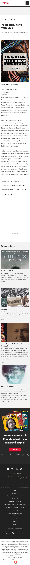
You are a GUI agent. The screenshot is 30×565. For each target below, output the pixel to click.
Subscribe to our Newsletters (15, 484)
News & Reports (15, 516)
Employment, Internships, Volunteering (15, 504)
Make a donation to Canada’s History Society (15, 474)
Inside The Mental (7, 386)
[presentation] (15, 259)
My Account (4, 455)
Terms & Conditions (18, 557)
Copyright (7, 555)
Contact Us (15, 499)
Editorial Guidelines (15, 501)
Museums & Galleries (21, 189)
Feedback (15, 510)
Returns (15, 521)
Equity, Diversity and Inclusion (15, 507)
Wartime (4, 309)
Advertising (15, 493)
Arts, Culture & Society (7, 189)
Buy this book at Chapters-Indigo (10, 84)
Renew (12, 455)
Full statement (18, 553)
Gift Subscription (20, 455)
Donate (15, 490)
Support (15, 524)
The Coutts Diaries (7, 271)
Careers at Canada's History (15, 496)
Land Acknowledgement (15, 513)
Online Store (15, 519)
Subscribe (16, 449)
